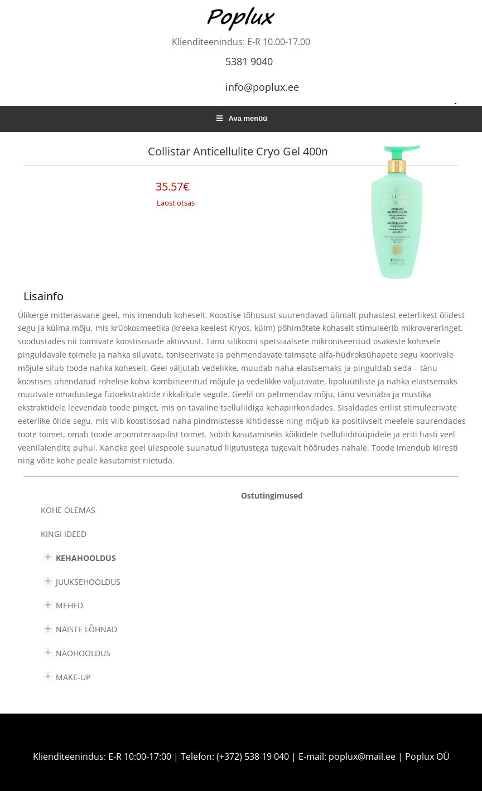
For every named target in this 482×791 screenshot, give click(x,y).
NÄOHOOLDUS (83, 653)
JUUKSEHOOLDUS (88, 582)
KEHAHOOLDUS (86, 558)
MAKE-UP (73, 677)
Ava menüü (241, 118)
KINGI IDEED (63, 534)
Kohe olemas (68, 510)
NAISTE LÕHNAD (86, 629)
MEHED (69, 605)
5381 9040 (249, 61)
